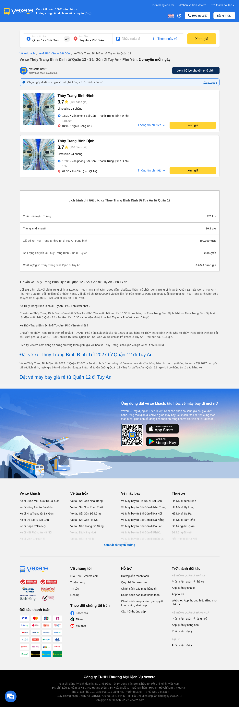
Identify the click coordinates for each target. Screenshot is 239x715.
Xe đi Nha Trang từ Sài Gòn (37, 513)
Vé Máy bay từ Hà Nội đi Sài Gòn (141, 500)
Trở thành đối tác (223, 5)
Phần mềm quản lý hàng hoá (189, 618)
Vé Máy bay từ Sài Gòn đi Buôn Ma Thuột (142, 540)
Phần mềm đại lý (182, 631)
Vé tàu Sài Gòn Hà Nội (84, 519)
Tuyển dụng (77, 582)
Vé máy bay (131, 493)
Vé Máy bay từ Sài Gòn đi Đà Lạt (141, 526)
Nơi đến (83, 36)
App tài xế (178, 594)
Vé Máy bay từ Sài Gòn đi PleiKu (141, 532)
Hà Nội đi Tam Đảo (183, 519)
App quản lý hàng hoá (185, 624)
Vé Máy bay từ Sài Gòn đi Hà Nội (141, 513)
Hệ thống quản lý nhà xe (188, 575)
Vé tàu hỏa (79, 493)
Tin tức (74, 588)
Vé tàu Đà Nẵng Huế (83, 532)
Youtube (81, 625)
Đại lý (176, 639)
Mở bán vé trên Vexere (192, 5)
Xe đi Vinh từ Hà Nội (32, 538)
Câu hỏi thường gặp (133, 611)
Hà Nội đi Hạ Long (183, 507)
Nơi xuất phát (39, 36)
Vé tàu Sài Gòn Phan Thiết (86, 507)
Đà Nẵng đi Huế (182, 532)
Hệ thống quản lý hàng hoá (190, 612)
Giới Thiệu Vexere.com (84, 576)
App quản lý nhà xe (184, 587)
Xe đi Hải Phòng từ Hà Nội (36, 532)
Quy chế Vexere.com (134, 582)
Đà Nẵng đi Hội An (183, 526)
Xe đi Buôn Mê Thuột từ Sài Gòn (40, 500)
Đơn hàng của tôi (163, 5)
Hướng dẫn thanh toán (135, 576)
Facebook (82, 613)
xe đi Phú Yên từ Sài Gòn (52, 54)
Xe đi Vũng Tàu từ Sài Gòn (36, 507)
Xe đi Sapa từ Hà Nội (33, 526)
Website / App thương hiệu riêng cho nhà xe (194, 602)
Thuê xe (178, 493)
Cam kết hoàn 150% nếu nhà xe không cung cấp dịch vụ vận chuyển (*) (62, 11)
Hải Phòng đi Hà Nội (184, 538)
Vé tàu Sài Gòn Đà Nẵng (85, 513)
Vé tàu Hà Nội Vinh (82, 538)
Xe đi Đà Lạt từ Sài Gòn (34, 519)
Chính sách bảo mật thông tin (139, 588)
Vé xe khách (27, 53)
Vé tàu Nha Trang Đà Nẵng (87, 526)
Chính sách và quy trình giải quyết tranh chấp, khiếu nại (142, 603)
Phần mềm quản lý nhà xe (188, 581)
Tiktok (79, 619)
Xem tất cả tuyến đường (119, 544)
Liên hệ (74, 595)
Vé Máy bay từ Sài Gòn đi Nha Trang (143, 507)
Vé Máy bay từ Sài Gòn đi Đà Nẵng (142, 519)
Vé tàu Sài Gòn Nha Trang (86, 500)
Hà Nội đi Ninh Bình (184, 500)
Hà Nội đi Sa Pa (182, 513)
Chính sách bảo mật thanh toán (140, 595)
